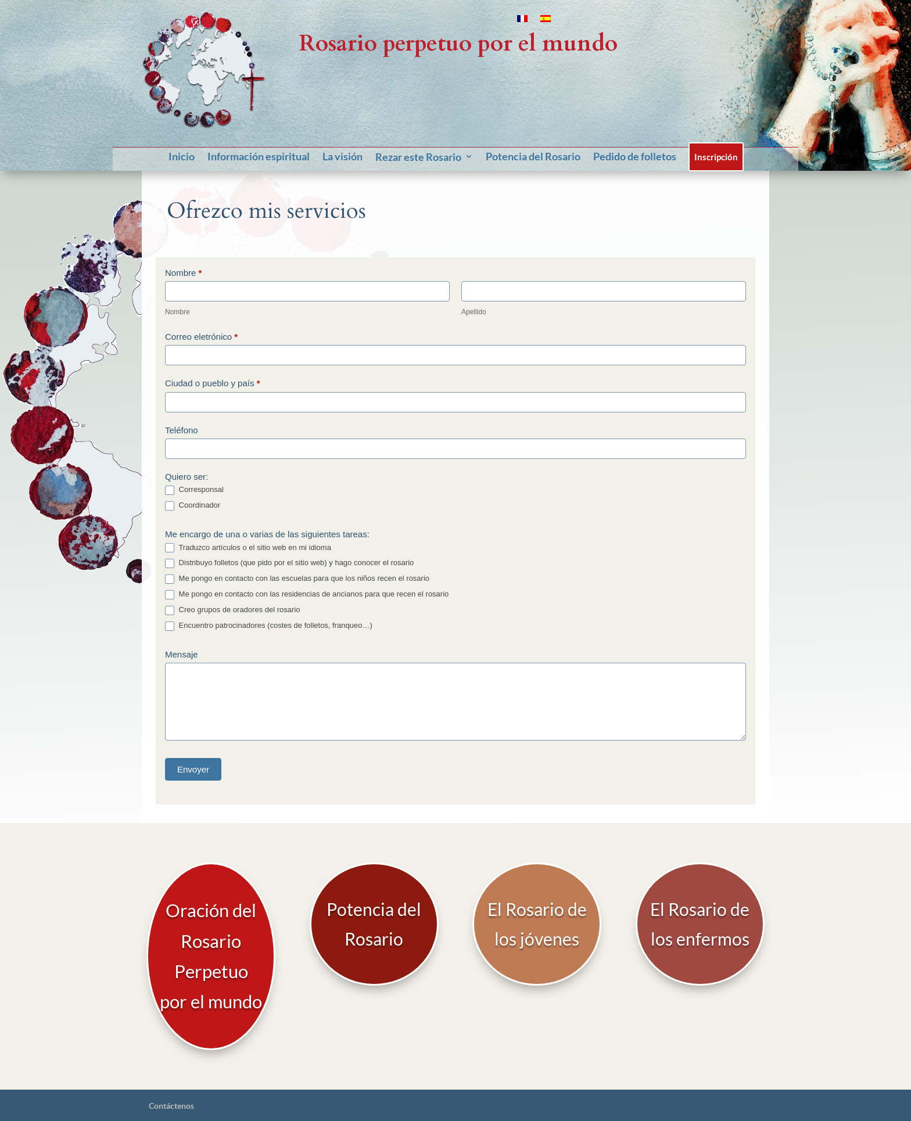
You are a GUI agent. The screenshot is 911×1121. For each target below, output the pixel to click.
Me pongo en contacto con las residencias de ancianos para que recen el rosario (307, 594)
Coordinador (192, 506)
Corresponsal (194, 490)
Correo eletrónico (201, 337)
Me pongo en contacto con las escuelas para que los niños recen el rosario (297, 579)
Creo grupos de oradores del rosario (232, 610)
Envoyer (193, 769)
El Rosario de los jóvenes (537, 928)
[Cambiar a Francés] (522, 21)
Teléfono (181, 430)
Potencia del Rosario (374, 928)
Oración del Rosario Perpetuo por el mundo (211, 940)
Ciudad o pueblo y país (212, 383)
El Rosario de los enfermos (699, 928)
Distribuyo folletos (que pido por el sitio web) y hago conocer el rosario (289, 563)
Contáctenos (171, 1074)
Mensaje (181, 654)
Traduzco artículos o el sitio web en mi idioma (248, 548)
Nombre (183, 273)
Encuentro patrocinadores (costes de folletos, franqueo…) (268, 626)
